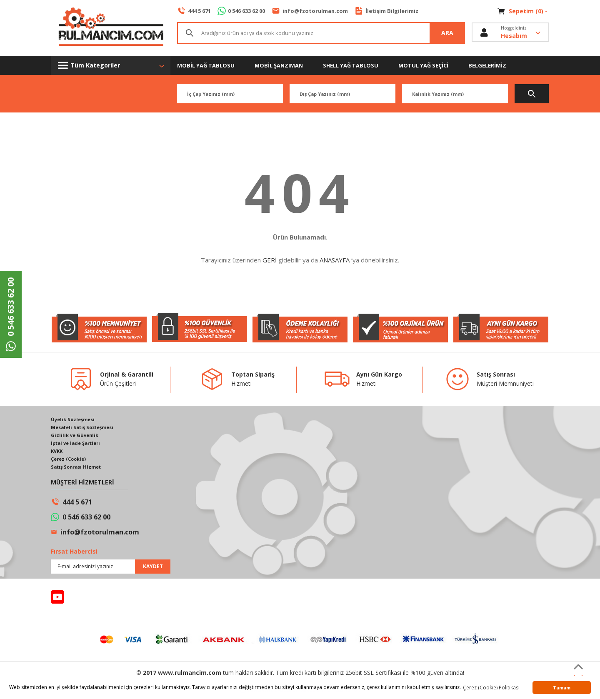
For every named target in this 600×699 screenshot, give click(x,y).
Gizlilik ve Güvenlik (76, 436)
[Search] (321, 33)
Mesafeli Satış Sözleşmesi (85, 428)
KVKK (57, 453)
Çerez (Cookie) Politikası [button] (491, 687)
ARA (447, 33)
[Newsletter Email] (110, 569)
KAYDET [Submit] (153, 569)
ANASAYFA (335, 260)
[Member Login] (510, 33)
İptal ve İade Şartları (78, 444)
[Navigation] (110, 65)
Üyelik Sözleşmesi (74, 419)
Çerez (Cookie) (70, 461)
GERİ (269, 260)
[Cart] (523, 11)
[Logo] (110, 28)
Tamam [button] (561, 687)
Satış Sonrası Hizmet (78, 469)
